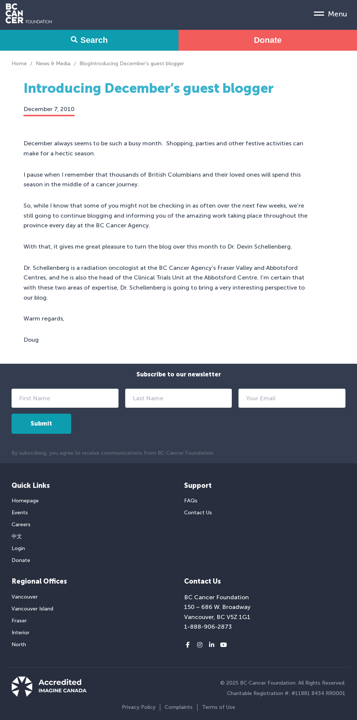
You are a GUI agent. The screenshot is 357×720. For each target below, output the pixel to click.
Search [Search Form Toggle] (89, 40)
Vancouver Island (32, 609)
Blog (84, 63)
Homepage (25, 501)
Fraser (19, 621)
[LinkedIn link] (211, 645)
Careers (21, 524)
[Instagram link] (199, 645)
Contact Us (198, 512)
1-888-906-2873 (208, 626)
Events (20, 512)
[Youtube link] (223, 645)
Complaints (179, 707)
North (19, 644)
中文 (17, 536)
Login (18, 548)
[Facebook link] (188, 645)
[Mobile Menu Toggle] (330, 13)
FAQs (191, 501)
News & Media (53, 63)
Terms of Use (218, 707)
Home (19, 63)
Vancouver (25, 597)
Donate (268, 40)
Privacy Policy (138, 707)
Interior (20, 632)
